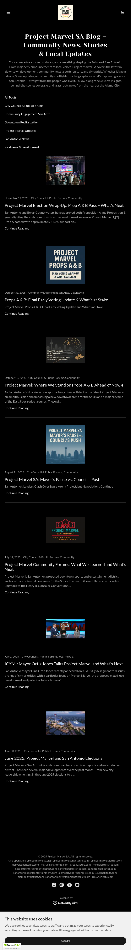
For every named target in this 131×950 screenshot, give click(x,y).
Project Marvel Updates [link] (20, 130)
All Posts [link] (10, 97)
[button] (14, 12)
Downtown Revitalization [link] (22, 122)
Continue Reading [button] (17, 228)
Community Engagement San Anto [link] (27, 114)
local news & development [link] (22, 147)
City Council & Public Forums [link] (24, 105)
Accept (65, 940)
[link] (65, 12)
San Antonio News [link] (17, 139)
